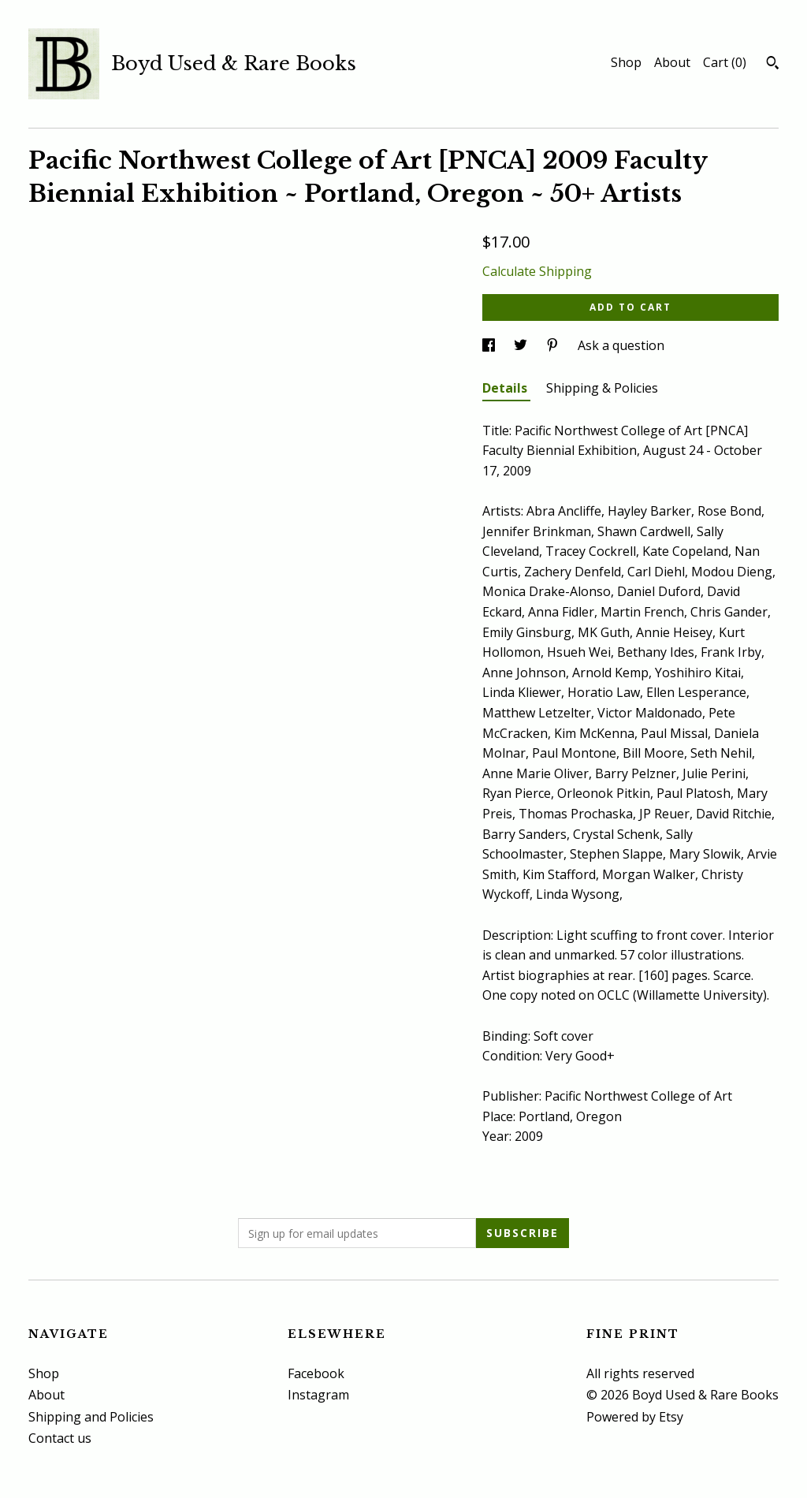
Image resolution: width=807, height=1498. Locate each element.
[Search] (773, 64)
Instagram (318, 1394)
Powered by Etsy (634, 1416)
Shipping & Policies (602, 388)
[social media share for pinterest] (554, 345)
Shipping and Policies (91, 1416)
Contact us (59, 1438)
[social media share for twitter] (522, 345)
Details (506, 388)
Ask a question (621, 345)
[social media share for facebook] (490, 345)
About (672, 62)
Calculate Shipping (537, 271)
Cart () (724, 62)
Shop (626, 62)
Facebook (316, 1373)
